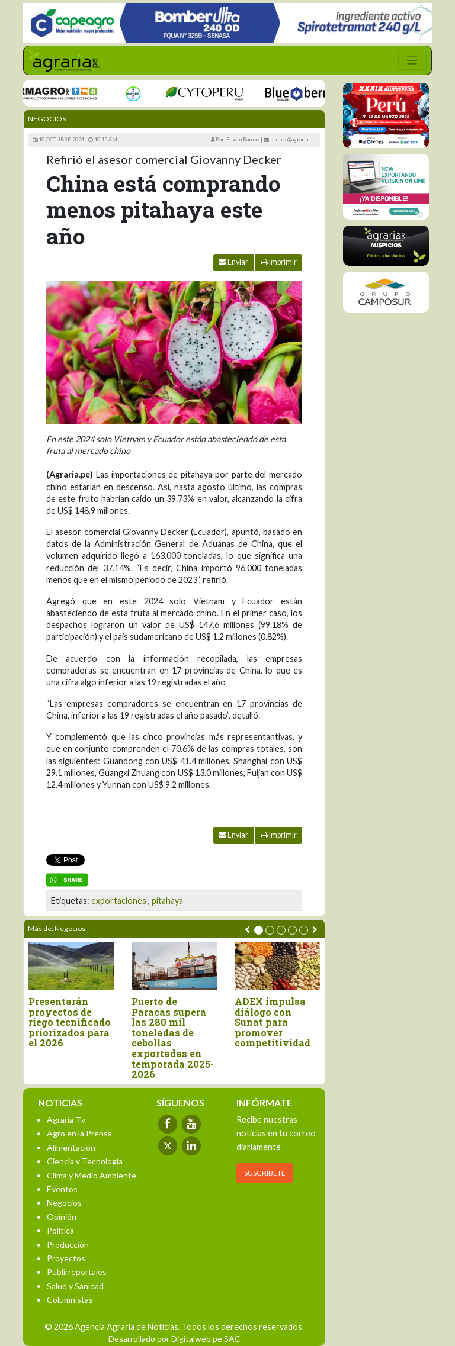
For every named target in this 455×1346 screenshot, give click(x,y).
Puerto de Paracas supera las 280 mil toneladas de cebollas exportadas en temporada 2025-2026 (173, 1038)
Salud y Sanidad (75, 1286)
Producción (68, 1244)
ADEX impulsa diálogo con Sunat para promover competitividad (272, 1022)
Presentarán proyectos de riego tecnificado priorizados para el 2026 (69, 1022)
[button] (258, 930)
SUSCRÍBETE (265, 1172)
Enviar (233, 261)
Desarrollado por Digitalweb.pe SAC (174, 1339)
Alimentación (71, 1147)
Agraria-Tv (66, 1120)
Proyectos (66, 1258)
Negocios (47, 118)
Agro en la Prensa (79, 1133)
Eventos (62, 1189)
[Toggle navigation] (412, 60)
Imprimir (279, 261)
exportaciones (118, 901)
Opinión (61, 1217)
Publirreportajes (77, 1272)
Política (60, 1230)
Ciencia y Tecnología (85, 1161)
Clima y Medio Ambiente (91, 1175)
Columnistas (70, 1300)
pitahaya (167, 901)
